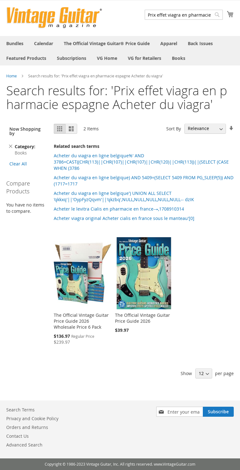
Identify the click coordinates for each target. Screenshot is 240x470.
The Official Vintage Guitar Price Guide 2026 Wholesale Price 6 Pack (81, 321)
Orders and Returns (27, 427)
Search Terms (20, 410)
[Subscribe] (218, 412)
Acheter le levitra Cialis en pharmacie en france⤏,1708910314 (119, 209)
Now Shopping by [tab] (25, 131)
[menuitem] (14, 43)
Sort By (173, 128)
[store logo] (54, 17)
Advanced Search (24, 445)
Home (11, 75)
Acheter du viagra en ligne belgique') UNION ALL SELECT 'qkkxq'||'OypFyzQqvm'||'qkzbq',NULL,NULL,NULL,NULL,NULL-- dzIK (124, 196)
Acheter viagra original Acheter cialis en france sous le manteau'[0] (124, 218)
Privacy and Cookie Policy (32, 418)
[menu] (120, 50)
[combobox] (184, 15)
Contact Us (17, 436)
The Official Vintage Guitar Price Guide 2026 (142, 318)
